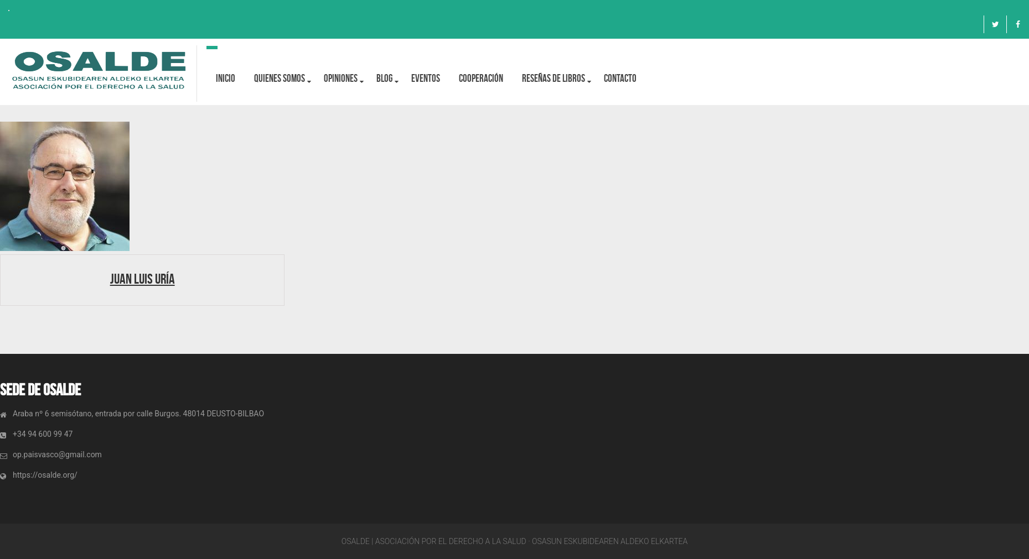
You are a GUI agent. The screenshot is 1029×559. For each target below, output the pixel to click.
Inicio (225, 78)
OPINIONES (341, 78)
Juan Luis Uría (142, 278)
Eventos (425, 78)
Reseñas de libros (553, 78)
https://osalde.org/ (45, 475)
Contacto (620, 78)
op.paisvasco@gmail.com (57, 454)
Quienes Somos (279, 78)
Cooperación (481, 78)
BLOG (384, 78)
